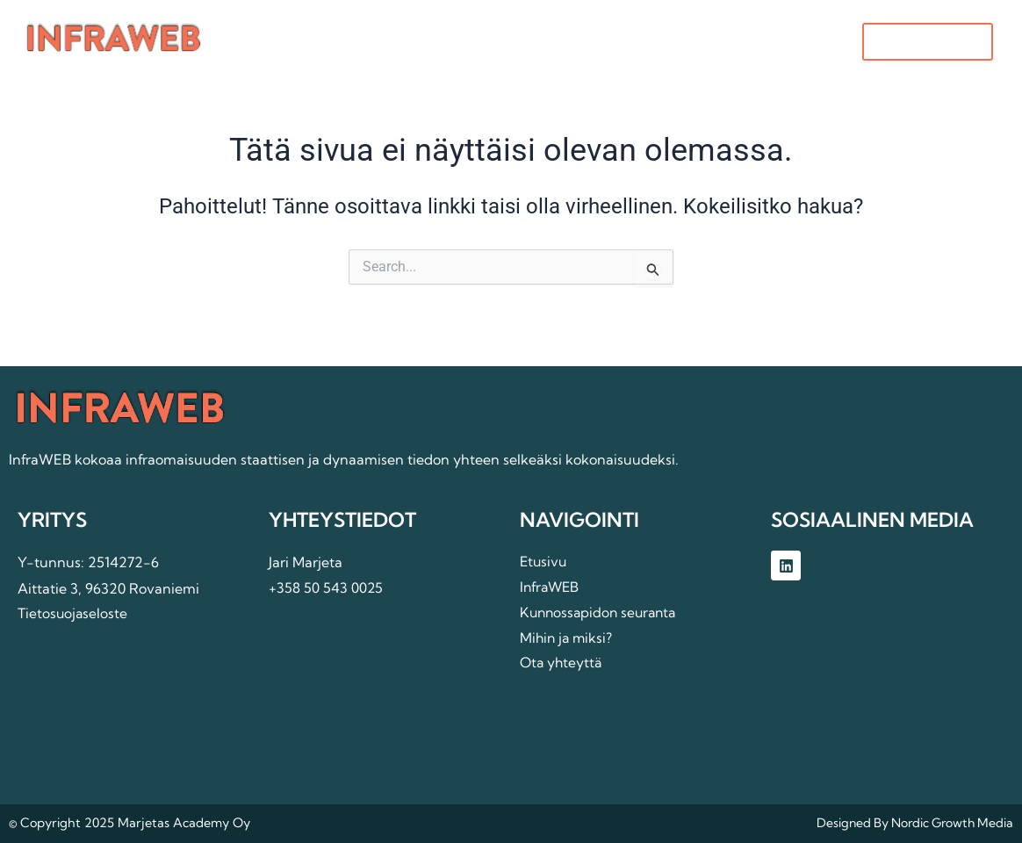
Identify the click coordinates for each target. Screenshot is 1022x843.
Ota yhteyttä (704, 43)
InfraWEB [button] (450, 43)
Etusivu (346, 43)
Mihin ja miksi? (576, 43)
